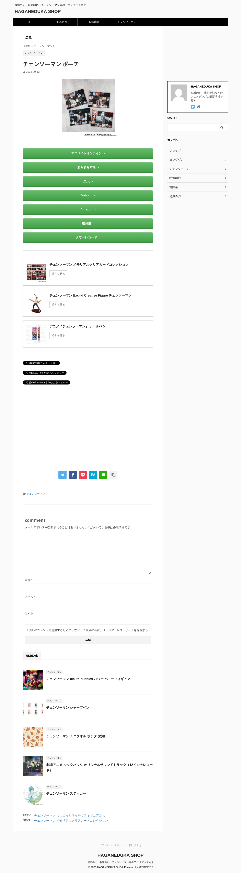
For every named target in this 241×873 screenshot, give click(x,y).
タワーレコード (88, 237)
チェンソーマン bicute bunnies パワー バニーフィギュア (88, 679)
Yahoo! (87, 195)
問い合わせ (135, 845)
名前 (28, 580)
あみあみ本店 (88, 167)
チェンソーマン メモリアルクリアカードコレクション (71, 820)
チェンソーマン (126, 22)
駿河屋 (88, 223)
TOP (29, 22)
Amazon (87, 209)
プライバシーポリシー (112, 845)
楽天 (88, 181)
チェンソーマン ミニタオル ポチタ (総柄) (76, 736)
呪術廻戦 (94, 22)
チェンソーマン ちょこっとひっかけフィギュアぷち (69, 815)
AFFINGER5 (145, 867)
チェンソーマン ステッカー (66, 793)
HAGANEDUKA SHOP (38, 11)
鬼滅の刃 (61, 22)
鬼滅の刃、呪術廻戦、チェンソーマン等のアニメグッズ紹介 (120, 862)
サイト (29, 613)
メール (30, 596)
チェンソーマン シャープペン (67, 707)
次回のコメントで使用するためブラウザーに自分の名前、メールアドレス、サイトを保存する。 (89, 630)
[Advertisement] (88, 429)
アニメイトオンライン (88, 153)
